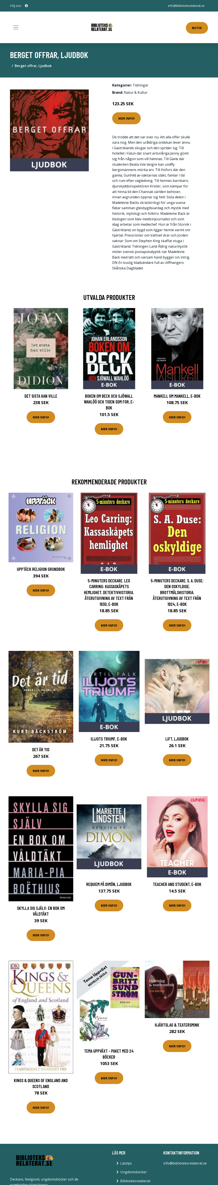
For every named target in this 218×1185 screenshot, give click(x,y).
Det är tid (40, 749)
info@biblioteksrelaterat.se (186, 6)
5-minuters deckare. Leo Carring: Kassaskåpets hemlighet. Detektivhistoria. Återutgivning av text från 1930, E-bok (109, 592)
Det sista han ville (40, 396)
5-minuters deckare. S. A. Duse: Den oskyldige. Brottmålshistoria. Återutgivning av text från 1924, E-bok (177, 592)
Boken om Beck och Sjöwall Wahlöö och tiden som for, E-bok (109, 401)
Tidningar (140, 85)
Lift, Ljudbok (177, 738)
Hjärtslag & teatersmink (177, 1024)
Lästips (126, 1163)
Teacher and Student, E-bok (177, 884)
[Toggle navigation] (16, 27)
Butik (197, 28)
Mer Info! (126, 118)
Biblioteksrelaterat (135, 1181)
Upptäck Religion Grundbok (41, 569)
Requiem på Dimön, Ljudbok (109, 884)
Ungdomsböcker (133, 1172)
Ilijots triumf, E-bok (109, 738)
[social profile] (26, 6)
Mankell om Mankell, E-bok (177, 396)
